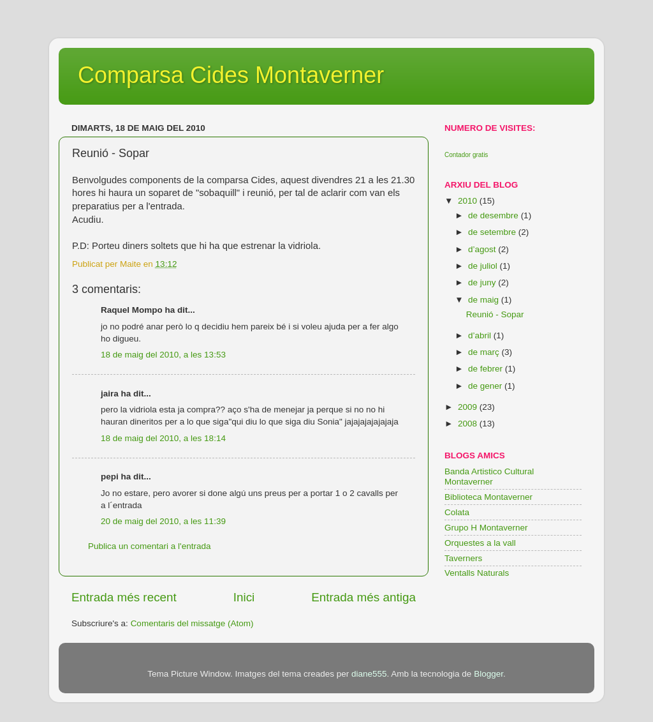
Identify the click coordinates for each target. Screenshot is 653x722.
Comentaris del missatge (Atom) (192, 623)
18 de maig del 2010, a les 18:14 (163, 438)
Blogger (488, 674)
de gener (486, 386)
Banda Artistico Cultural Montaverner (489, 476)
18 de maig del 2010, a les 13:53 (163, 354)
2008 (469, 423)
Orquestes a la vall (480, 543)
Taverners (463, 558)
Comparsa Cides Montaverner (231, 75)
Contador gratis (466, 154)
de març (485, 352)
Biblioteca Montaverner (488, 497)
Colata (456, 512)
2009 (469, 407)
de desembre (494, 215)
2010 (469, 201)
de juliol (484, 266)
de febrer (486, 368)
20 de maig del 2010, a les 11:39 (163, 521)
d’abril (481, 335)
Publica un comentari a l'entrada (149, 546)
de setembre (493, 232)
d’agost (483, 249)
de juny (483, 282)
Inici (244, 597)
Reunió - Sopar (495, 314)
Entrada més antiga (363, 597)
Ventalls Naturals (476, 573)
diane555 (369, 674)
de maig (484, 300)
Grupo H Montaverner (486, 527)
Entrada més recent (124, 597)
